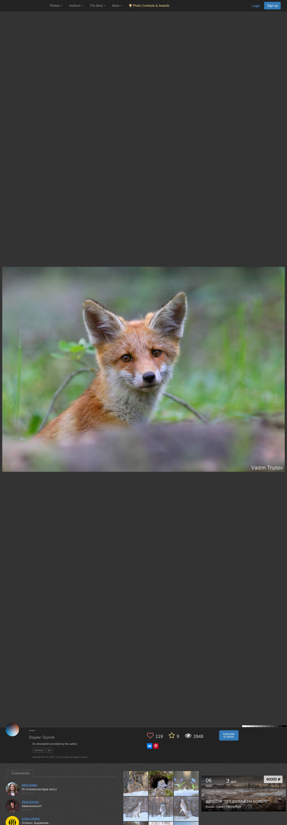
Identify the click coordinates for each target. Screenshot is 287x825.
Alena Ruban (29, 785)
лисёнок (38, 750)
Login (256, 5)
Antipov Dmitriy (31, 818)
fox (49, 750)
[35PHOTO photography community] (24, 6)
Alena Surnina (30, 801)
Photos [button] (56, 5)
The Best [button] (97, 5)
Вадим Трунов (41, 737)
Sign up (272, 5)
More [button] (117, 5)
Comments (20, 773)
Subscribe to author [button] (229, 735)
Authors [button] (76, 5)
